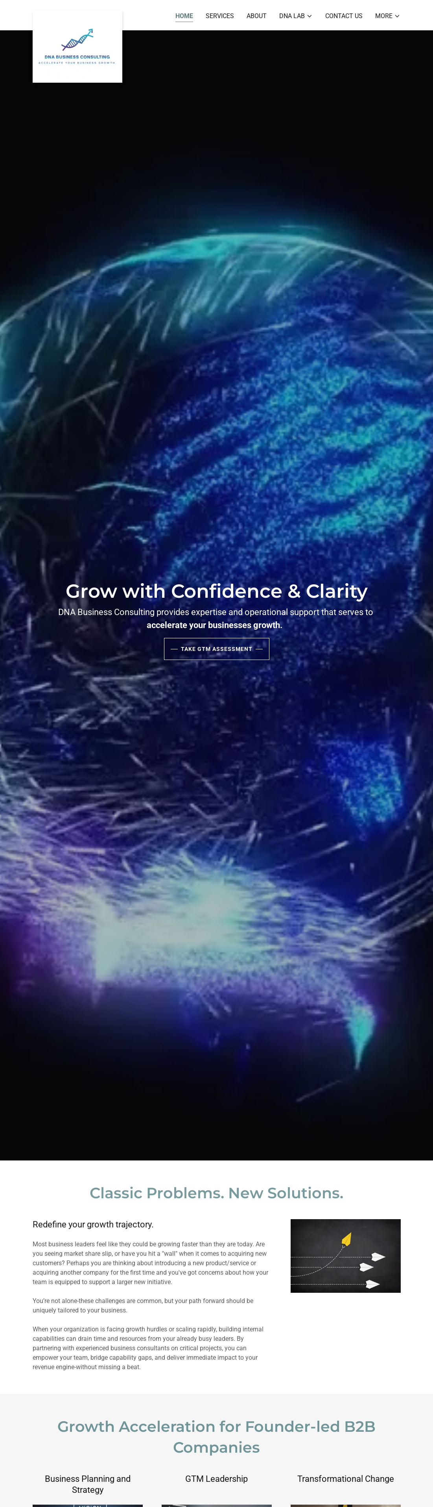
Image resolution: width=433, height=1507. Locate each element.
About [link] (257, 16)
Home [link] (184, 16)
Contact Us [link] (344, 16)
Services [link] (220, 16)
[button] (296, 16)
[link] (78, 14)
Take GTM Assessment (216, 649)
